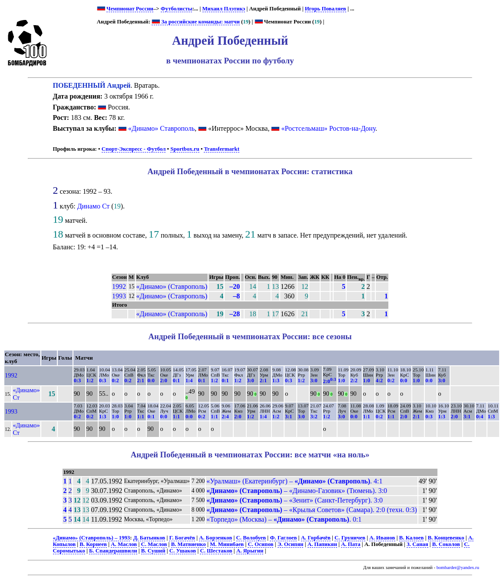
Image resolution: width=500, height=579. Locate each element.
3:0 (250, 380)
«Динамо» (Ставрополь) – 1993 (91, 538)
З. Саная (417, 544)
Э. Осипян (291, 544)
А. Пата (351, 544)
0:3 (77, 380)
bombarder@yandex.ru (458, 567)
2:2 (353, 380)
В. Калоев (411, 538)
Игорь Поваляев (325, 9)
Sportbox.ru (184, 149)
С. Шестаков (216, 551)
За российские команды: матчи (196, 22)
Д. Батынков (149, 538)
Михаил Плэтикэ (223, 9)
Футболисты (176, 9)
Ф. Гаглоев (283, 538)
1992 (119, 286)
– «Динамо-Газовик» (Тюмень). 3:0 (296, 490)
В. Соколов (446, 544)
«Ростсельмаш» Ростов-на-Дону (328, 128)
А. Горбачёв (316, 538)
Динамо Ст (93, 206)
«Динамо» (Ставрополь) (172, 286)
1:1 (140, 417)
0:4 (479, 417)
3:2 (313, 417)
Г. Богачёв (182, 538)
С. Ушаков (182, 551)
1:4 (188, 380)
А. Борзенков (215, 538)
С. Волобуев (251, 538)
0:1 (176, 380)
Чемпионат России (129, 9)
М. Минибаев (227, 544)
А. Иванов (382, 538)
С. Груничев (349, 538)
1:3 (275, 380)
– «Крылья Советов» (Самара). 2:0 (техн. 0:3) (311, 509)
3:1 (288, 417)
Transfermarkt (221, 149)
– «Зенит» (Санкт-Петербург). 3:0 (294, 500)
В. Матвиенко (188, 544)
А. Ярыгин (250, 551)
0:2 (115, 380)
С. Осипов (260, 544)
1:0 (341, 380)
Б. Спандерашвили (113, 551)
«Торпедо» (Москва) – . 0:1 (283, 519)
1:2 (89, 380)
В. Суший (153, 551)
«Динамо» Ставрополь (161, 128)
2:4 (225, 417)
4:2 (379, 380)
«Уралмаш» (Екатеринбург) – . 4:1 (294, 481)
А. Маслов (124, 544)
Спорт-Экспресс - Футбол (134, 149)
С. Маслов (154, 544)
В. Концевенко (446, 538)
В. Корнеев (93, 544)
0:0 (150, 380)
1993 (119, 296)
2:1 (140, 380)
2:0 (163, 380)
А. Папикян (322, 544)
